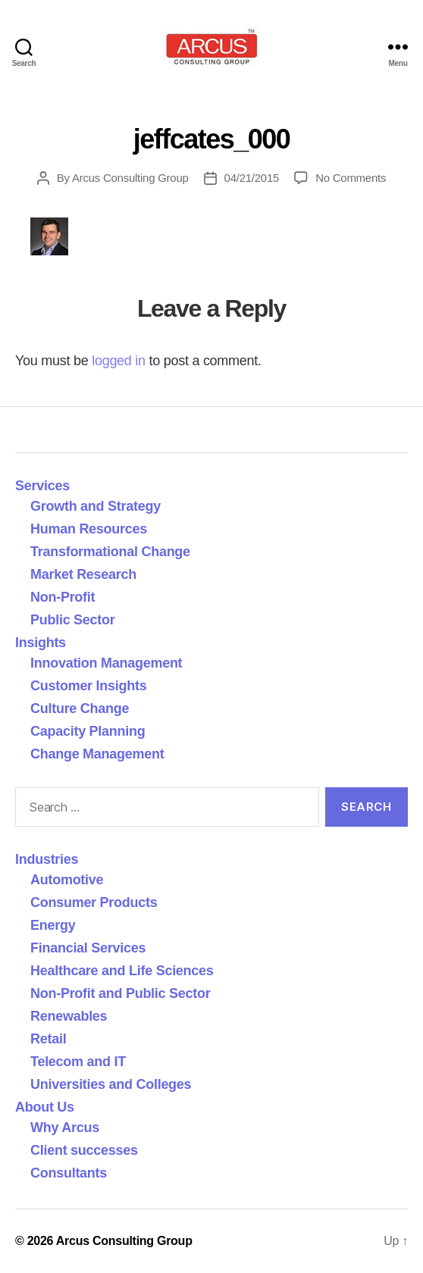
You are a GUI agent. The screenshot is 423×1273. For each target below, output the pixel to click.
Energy (52, 925)
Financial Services (88, 948)
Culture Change (79, 708)
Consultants (68, 1173)
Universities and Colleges (110, 1084)
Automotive (66, 879)
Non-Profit (62, 597)
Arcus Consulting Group (130, 177)
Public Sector (72, 619)
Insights (40, 642)
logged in (119, 360)
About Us (44, 1107)
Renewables (68, 1016)
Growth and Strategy (95, 506)
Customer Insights (92, 685)
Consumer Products (93, 902)
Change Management (97, 754)
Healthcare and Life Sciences (122, 970)
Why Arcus (64, 1127)
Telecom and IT (78, 1061)
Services (42, 485)
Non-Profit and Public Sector (120, 993)
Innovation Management (106, 663)
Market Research (83, 574)
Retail (48, 1038)
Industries (46, 859)
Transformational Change (110, 551)
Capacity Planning (87, 731)
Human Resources (88, 528)
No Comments (350, 177)
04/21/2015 (252, 177)
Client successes (84, 1150)
